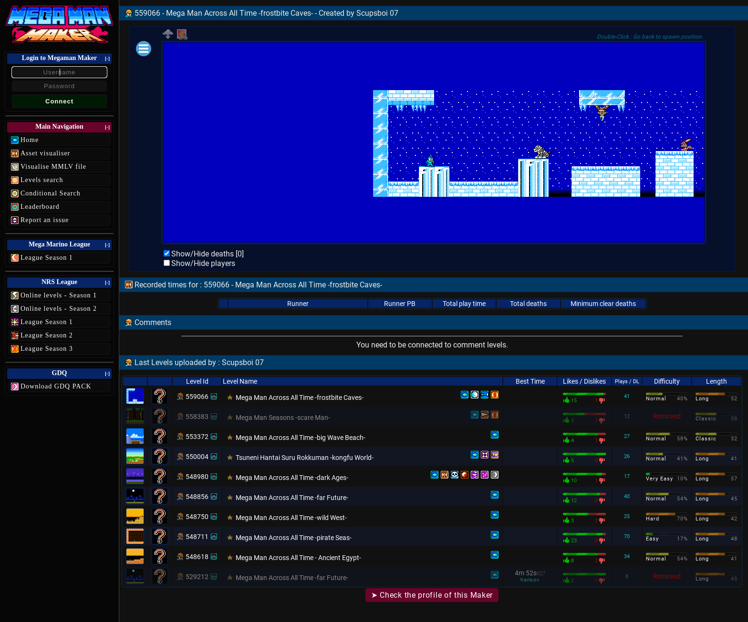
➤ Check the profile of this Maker (432, 595)
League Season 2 (47, 335)
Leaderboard (40, 206)
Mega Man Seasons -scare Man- (283, 417)
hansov (530, 580)
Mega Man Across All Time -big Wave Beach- (300, 437)
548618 (197, 557)
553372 (197, 436)
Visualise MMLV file (53, 166)
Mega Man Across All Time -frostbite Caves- (300, 397)
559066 (197, 396)
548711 (197, 536)
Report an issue (45, 220)
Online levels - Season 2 (59, 308)
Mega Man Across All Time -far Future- (292, 497)
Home (30, 139)
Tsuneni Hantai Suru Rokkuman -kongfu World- (305, 457)
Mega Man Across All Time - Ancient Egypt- (298, 557)
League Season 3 (47, 348)
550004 (197, 456)
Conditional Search (51, 193)
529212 (197, 577)
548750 (197, 516)
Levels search (42, 180)
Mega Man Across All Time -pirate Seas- (294, 537)
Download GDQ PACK (56, 386)
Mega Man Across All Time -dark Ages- (292, 477)
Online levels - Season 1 (59, 295)
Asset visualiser (45, 153)
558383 (197, 416)
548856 (197, 496)
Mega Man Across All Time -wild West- (291, 517)
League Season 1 (47, 257)
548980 (197, 476)
